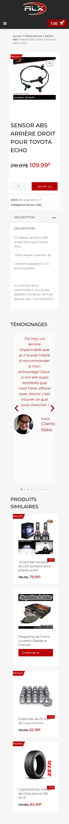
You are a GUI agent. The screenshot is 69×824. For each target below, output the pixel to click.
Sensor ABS (34, 205)
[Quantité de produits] (19, 186)
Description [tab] (24, 217)
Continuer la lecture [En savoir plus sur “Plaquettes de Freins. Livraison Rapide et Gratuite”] (30, 653)
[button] (5, 23)
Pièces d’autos (33, 36)
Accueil (17, 36)
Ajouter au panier (44, 187)
